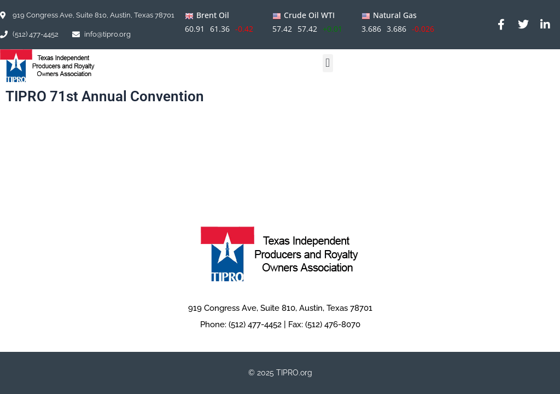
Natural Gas (395, 15)
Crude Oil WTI (309, 15)
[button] (328, 63)
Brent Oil (212, 15)
